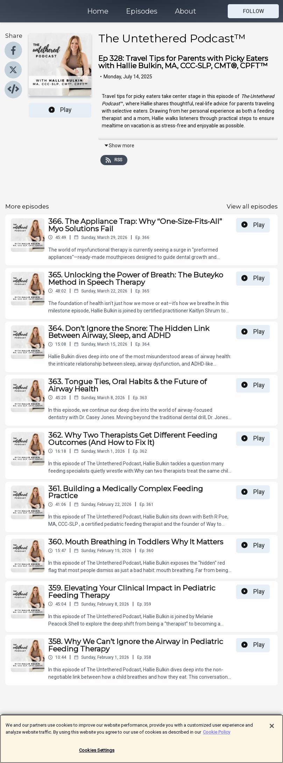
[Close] (272, 730)
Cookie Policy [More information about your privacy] (216, 736)
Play (60, 109)
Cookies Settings (96, 754)
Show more (119, 145)
